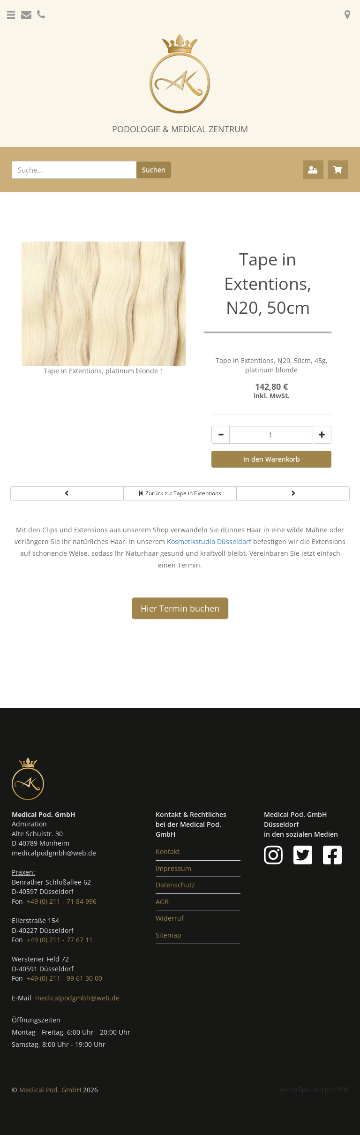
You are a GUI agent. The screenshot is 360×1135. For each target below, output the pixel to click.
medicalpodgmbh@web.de (77, 997)
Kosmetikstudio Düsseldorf (209, 541)
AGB (162, 901)
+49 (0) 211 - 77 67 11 (60, 939)
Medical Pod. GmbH (51, 1089)
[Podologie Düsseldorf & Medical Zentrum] (180, 84)
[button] (11, 9)
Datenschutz (175, 884)
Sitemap (168, 935)
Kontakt (168, 851)
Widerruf (170, 918)
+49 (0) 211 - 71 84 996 (62, 901)
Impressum (173, 868)
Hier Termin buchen (180, 608)
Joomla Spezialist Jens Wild (313, 1089)
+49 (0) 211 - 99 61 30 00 (64, 978)
